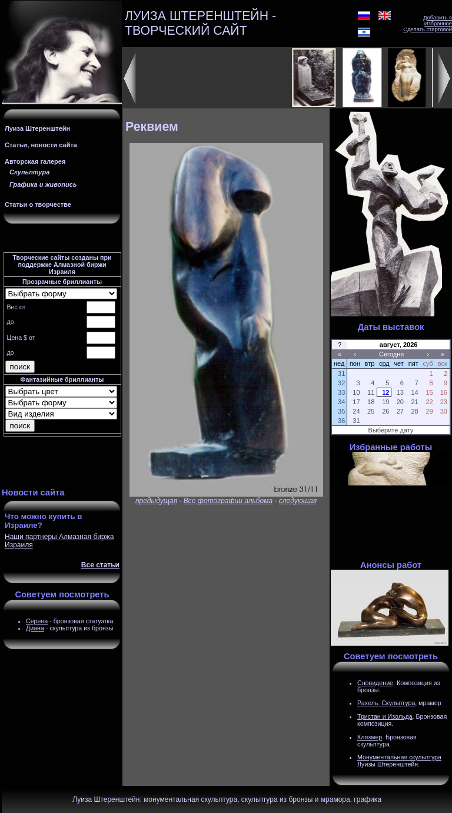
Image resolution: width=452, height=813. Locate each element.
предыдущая (156, 501)
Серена (37, 620)
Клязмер (369, 737)
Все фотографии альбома (228, 501)
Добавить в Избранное (437, 21)
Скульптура (29, 172)
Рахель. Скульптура (386, 702)
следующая (298, 501)
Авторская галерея (35, 161)
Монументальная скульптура (399, 757)
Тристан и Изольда (385, 716)
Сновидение (375, 682)
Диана (35, 628)
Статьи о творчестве (38, 204)
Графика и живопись (43, 184)
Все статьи (100, 565)
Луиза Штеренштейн (37, 128)
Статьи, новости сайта (41, 144)
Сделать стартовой (427, 29)
